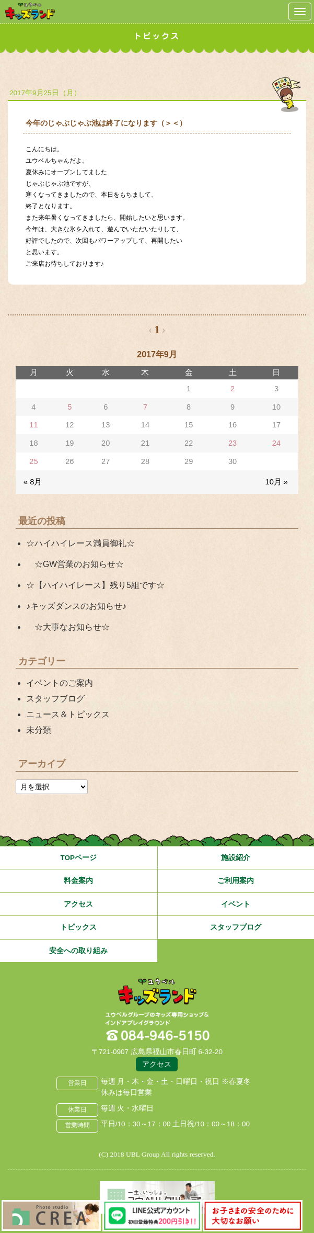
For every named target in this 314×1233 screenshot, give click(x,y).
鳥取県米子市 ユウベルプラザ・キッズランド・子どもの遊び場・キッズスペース (30, 11)
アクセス (78, 904)
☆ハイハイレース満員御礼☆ (80, 543)
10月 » (276, 482)
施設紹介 (235, 858)
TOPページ (78, 858)
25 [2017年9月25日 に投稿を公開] (33, 461)
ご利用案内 (235, 881)
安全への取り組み (78, 951)
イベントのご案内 (59, 682)
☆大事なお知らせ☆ (68, 627)
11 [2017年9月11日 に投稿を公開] (33, 425)
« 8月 (33, 482)
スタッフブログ (55, 698)
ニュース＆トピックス (68, 714)
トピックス (78, 927)
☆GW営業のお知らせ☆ (75, 564)
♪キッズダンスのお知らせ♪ (76, 606)
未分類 (38, 730)
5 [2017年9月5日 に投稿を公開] (69, 407)
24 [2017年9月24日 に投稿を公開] (276, 443)
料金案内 (78, 881)
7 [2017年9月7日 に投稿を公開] (145, 407)
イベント (235, 904)
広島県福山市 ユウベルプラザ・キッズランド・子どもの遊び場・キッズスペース (157, 992)
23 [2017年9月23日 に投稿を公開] (232, 443)
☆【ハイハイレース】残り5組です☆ (95, 585)
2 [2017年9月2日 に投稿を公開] (232, 388)
